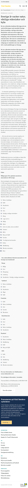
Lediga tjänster (5, 447)
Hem (2, 10)
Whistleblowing (5, 478)
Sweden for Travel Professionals (9, 437)
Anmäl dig (5, 422)
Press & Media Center (6, 432)
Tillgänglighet (5, 473)
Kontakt (3, 445)
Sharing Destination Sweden (8, 435)
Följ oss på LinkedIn (6, 460)
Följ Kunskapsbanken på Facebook (10, 463)
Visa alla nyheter (8, 390)
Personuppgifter (5, 471)
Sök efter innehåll (6, 465)
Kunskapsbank (5, 450)
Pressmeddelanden (7, 10)
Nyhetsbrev (4, 458)
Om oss (3, 443)
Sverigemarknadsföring (7, 452)
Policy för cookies (5, 475)
